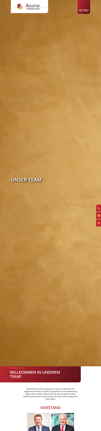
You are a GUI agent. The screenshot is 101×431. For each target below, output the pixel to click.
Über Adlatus (14, 368)
